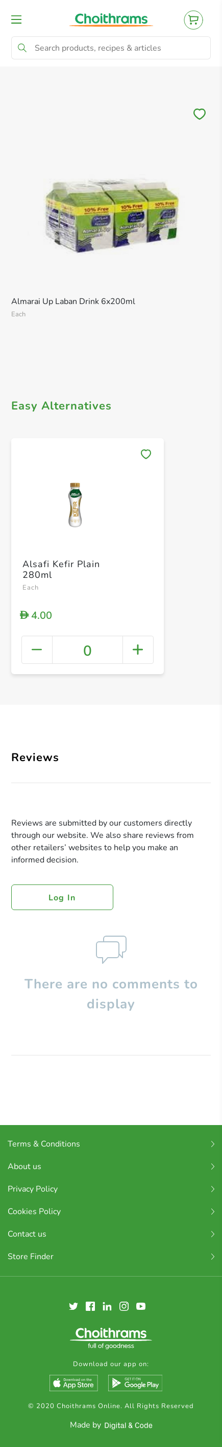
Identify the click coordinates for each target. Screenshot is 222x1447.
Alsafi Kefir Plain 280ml (61, 569)
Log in (62, 897)
